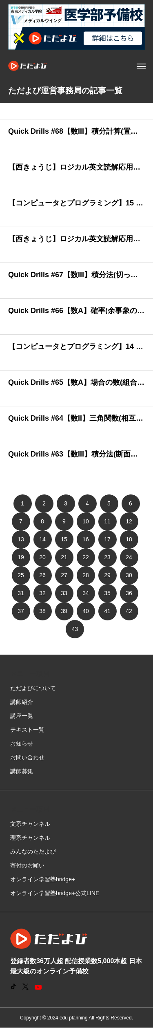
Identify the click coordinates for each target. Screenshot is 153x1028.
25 (21, 575)
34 (85, 593)
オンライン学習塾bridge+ (42, 879)
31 (21, 593)
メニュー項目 (29, 673)
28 (85, 575)
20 (42, 557)
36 (129, 593)
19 (21, 557)
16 (85, 539)
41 (107, 611)
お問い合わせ (27, 757)
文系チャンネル (30, 824)
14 (42, 539)
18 (129, 539)
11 (107, 521)
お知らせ (21, 743)
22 (85, 557)
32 (42, 593)
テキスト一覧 (27, 729)
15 (64, 539)
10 (85, 521)
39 (64, 611)
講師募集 (21, 771)
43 (75, 629)
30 (129, 575)
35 (107, 593)
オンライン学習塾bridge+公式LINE (54, 893)
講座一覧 (21, 716)
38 (42, 611)
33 (64, 593)
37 (21, 611)
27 (64, 575)
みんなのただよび (33, 851)
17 (107, 539)
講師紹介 (21, 702)
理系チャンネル (30, 837)
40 (85, 611)
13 (21, 539)
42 (129, 611)
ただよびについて (33, 688)
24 (129, 557)
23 (107, 557)
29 (107, 575)
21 (64, 557)
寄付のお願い (27, 865)
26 (42, 575)
